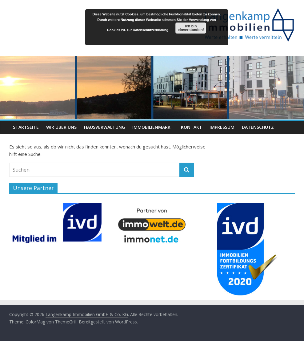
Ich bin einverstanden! (191, 28)
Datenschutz (258, 127)
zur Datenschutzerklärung (147, 30)
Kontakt (191, 127)
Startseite (26, 127)
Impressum (222, 127)
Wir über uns (61, 127)
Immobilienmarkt (153, 127)
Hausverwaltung (104, 127)
